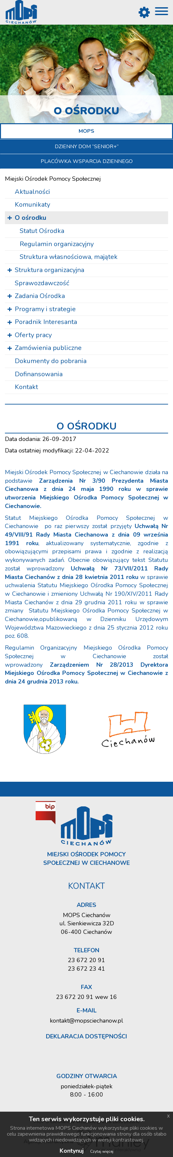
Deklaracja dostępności (86, 1036)
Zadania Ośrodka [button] (40, 295)
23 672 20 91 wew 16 (86, 997)
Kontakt (26, 386)
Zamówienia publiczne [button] (48, 347)
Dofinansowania (39, 374)
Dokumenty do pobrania (50, 361)
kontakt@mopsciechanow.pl (86, 1021)
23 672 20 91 (86, 960)
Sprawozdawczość (42, 283)
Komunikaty (32, 204)
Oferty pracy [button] (33, 335)
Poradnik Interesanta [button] (46, 321)
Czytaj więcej (101, 1151)
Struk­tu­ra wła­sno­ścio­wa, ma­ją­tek (69, 256)
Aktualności (32, 191)
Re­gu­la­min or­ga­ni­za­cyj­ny (57, 244)
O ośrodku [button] (30, 217)
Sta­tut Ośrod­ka (42, 230)
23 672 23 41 (86, 969)
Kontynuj (72, 1151)
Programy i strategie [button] (45, 309)
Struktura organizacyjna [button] (49, 270)
